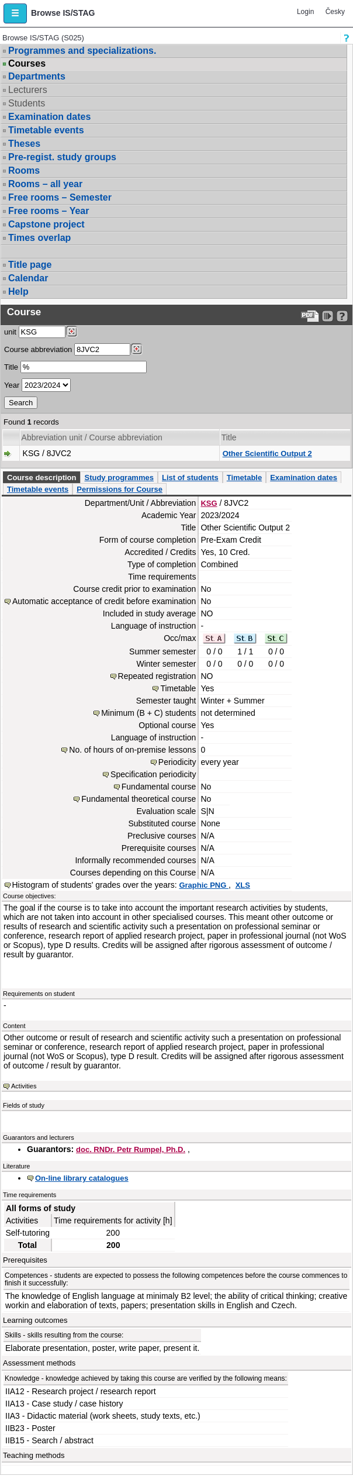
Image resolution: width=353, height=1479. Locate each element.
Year (11, 385)
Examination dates (49, 117)
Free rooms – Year (48, 211)
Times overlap (39, 238)
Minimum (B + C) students (148, 713)
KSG (208, 503)
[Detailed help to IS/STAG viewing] (342, 316)
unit (10, 331)
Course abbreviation (38, 349)
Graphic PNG (204, 885)
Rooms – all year (45, 184)
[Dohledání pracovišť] (71, 331)
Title (11, 367)
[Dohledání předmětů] (136, 349)
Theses (24, 144)
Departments (36, 76)
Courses (27, 63)
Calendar (28, 278)
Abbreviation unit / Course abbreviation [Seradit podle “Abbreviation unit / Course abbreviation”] (92, 437)
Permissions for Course (119, 489)
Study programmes (118, 477)
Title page (29, 265)
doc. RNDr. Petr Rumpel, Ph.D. (130, 1149)
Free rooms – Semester (60, 197)
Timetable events (46, 130)
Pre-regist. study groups (62, 157)
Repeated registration (157, 676)
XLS (243, 885)
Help (18, 292)
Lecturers (27, 90)
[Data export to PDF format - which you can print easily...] (310, 316)
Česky (335, 12)
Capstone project (46, 224)
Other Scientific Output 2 (267, 453)
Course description (41, 477)
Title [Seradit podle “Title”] (229, 437)
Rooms (24, 170)
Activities (23, 1086)
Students (26, 103)
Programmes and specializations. (82, 51)
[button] (15, 13)
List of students (190, 477)
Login (305, 12)
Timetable (244, 477)
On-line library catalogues (82, 1178)
